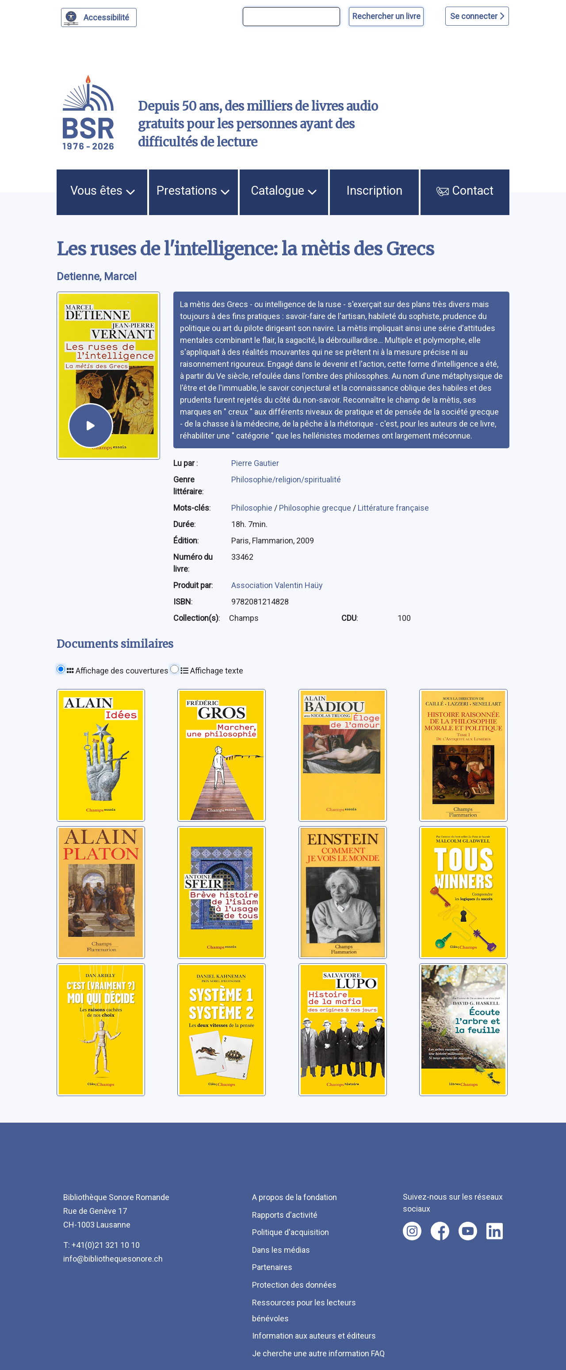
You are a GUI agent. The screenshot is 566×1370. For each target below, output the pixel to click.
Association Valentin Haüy (277, 585)
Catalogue (284, 191)
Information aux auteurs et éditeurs (314, 1335)
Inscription (374, 191)
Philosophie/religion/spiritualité (286, 479)
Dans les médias (281, 1250)
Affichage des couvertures (117, 670)
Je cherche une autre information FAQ (318, 1353)
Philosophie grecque (316, 507)
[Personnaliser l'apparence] (99, 17)
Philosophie (252, 507)
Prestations (193, 191)
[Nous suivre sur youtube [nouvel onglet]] (468, 1231)
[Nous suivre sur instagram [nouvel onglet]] (412, 1231)
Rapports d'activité (284, 1215)
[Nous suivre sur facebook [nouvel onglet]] (440, 1231)
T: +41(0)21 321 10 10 (101, 1245)
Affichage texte (211, 670)
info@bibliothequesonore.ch (113, 1258)
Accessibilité (108, 16)
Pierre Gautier (255, 463)
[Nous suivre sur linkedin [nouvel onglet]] (494, 1231)
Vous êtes (102, 191)
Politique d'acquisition (290, 1232)
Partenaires (272, 1267)
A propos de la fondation (294, 1197)
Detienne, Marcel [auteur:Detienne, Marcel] (97, 276)
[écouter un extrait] (90, 425)
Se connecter (477, 16)
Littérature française (393, 507)
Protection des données (294, 1284)
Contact (464, 191)
